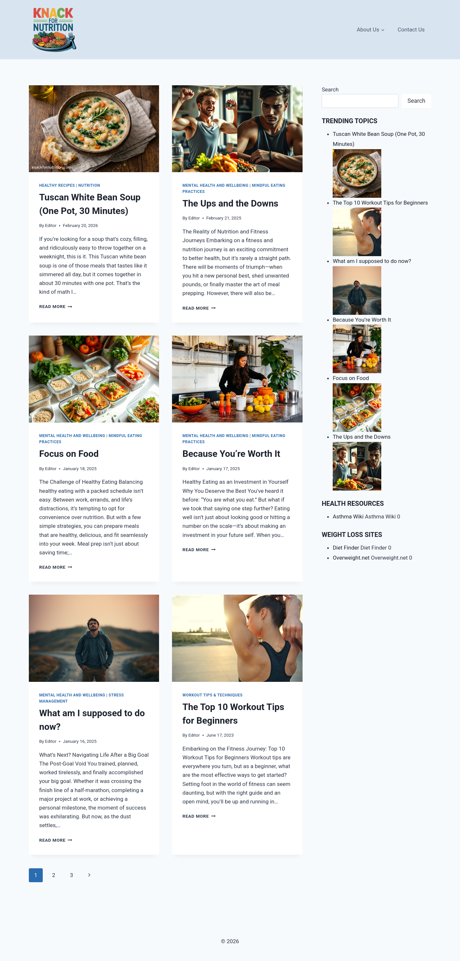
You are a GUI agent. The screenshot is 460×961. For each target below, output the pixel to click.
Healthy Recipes (57, 185)
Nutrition (89, 185)
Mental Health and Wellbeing (215, 185)
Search (330, 89)
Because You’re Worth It (231, 453)
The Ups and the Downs (230, 203)
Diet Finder (346, 547)
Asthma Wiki (348, 516)
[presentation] (94, 128)
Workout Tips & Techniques (212, 695)
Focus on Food (68, 453)
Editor (50, 225)
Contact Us (411, 29)
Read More (55, 306)
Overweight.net (351, 557)
